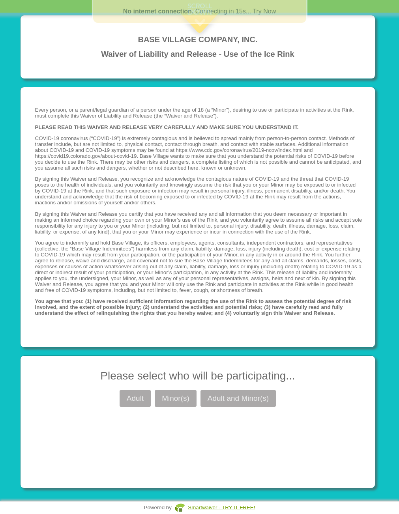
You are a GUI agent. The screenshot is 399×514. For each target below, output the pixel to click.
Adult (135, 398)
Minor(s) (175, 398)
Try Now (264, 11)
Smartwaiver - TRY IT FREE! (221, 507)
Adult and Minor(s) (238, 398)
